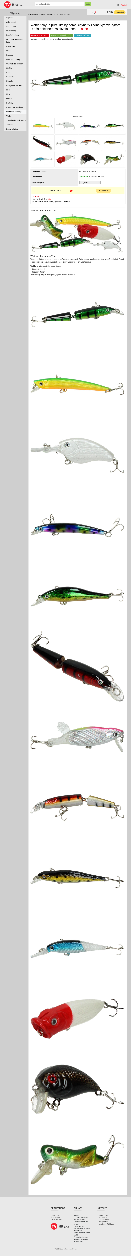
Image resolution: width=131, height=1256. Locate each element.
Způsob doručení (79, 1226)
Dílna (8, 51)
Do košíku (103, 191)
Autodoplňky (11, 26)
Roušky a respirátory (14, 107)
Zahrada (9, 125)
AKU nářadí (11, 22)
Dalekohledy (11, 31)
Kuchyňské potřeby (14, 85)
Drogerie (9, 55)
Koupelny (10, 77)
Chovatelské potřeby (14, 64)
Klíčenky (9, 81)
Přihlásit (124, 5)
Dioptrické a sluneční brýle (14, 40)
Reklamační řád (79, 1220)
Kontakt (76, 1215)
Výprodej (15, 13)
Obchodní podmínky (81, 1217)
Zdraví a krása (12, 129)
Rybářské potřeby (46, 14)
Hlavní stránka (33, 14)
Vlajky (8, 116)
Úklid (8, 94)
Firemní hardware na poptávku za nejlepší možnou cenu (81, 1239)
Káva (8, 73)
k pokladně (120, 12)
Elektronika (10, 46)
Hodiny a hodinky (13, 59)
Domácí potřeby (12, 35)
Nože (8, 90)
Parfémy (9, 103)
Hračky (9, 68)
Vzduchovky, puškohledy (16, 120)
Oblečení (10, 99)
